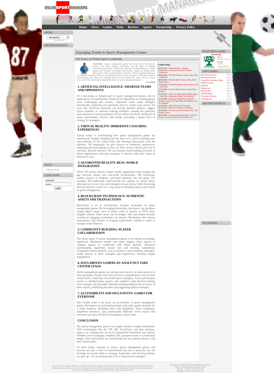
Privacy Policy (185, 27)
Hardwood (205, 88)
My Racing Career (209, 75)
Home (83, 27)
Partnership (164, 27)
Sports (147, 27)
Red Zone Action (208, 77)
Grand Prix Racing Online (212, 80)
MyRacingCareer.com (194, 371)
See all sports (59, 40)
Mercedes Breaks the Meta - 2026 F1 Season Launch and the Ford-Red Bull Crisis (178, 116)
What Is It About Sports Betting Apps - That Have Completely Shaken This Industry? (178, 95)
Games (107, 27)
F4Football (216, 54)
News (95, 27)
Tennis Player (207, 93)
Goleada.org (206, 99)
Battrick (204, 85)
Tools (119, 27)
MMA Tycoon (207, 83)
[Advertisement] (58, 104)
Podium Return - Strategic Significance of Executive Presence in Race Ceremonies (175, 70)
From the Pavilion (208, 96)
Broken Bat (206, 91)
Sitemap (180, 369)
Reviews (133, 27)
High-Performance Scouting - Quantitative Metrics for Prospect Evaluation (176, 107)
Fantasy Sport (52, 169)
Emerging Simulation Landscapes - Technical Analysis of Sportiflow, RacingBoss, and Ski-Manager (178, 101)
